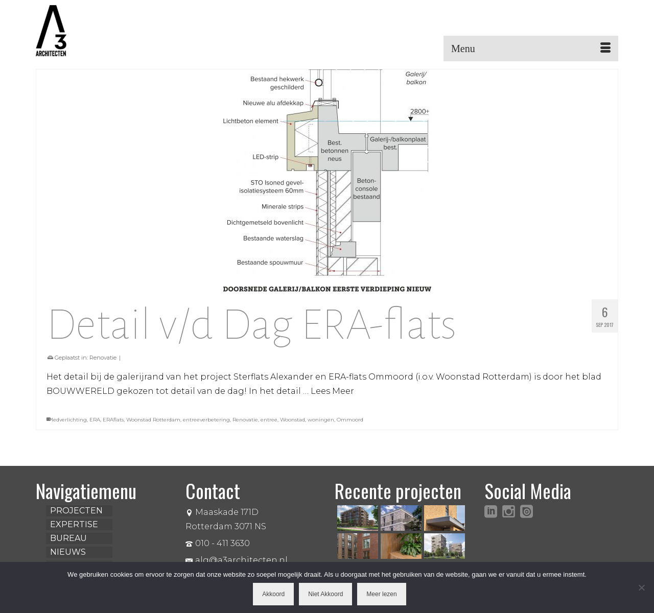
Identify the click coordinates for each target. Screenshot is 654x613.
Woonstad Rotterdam (153, 419)
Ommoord (350, 419)
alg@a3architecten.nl (236, 560)
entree (269, 419)
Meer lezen (381, 594)
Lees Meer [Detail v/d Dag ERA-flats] (332, 391)
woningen (321, 419)
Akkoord (273, 594)
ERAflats (113, 419)
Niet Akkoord (325, 594)
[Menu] (530, 48)
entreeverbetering (206, 419)
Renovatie (102, 357)
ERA (94, 419)
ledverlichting (69, 419)
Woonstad (292, 419)
